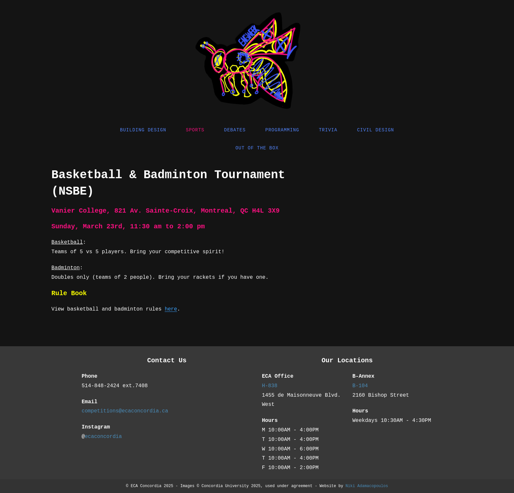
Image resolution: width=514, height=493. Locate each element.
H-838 (270, 385)
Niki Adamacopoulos (367, 486)
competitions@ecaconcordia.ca (126, 411)
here (171, 309)
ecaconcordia (104, 436)
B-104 (360, 385)
